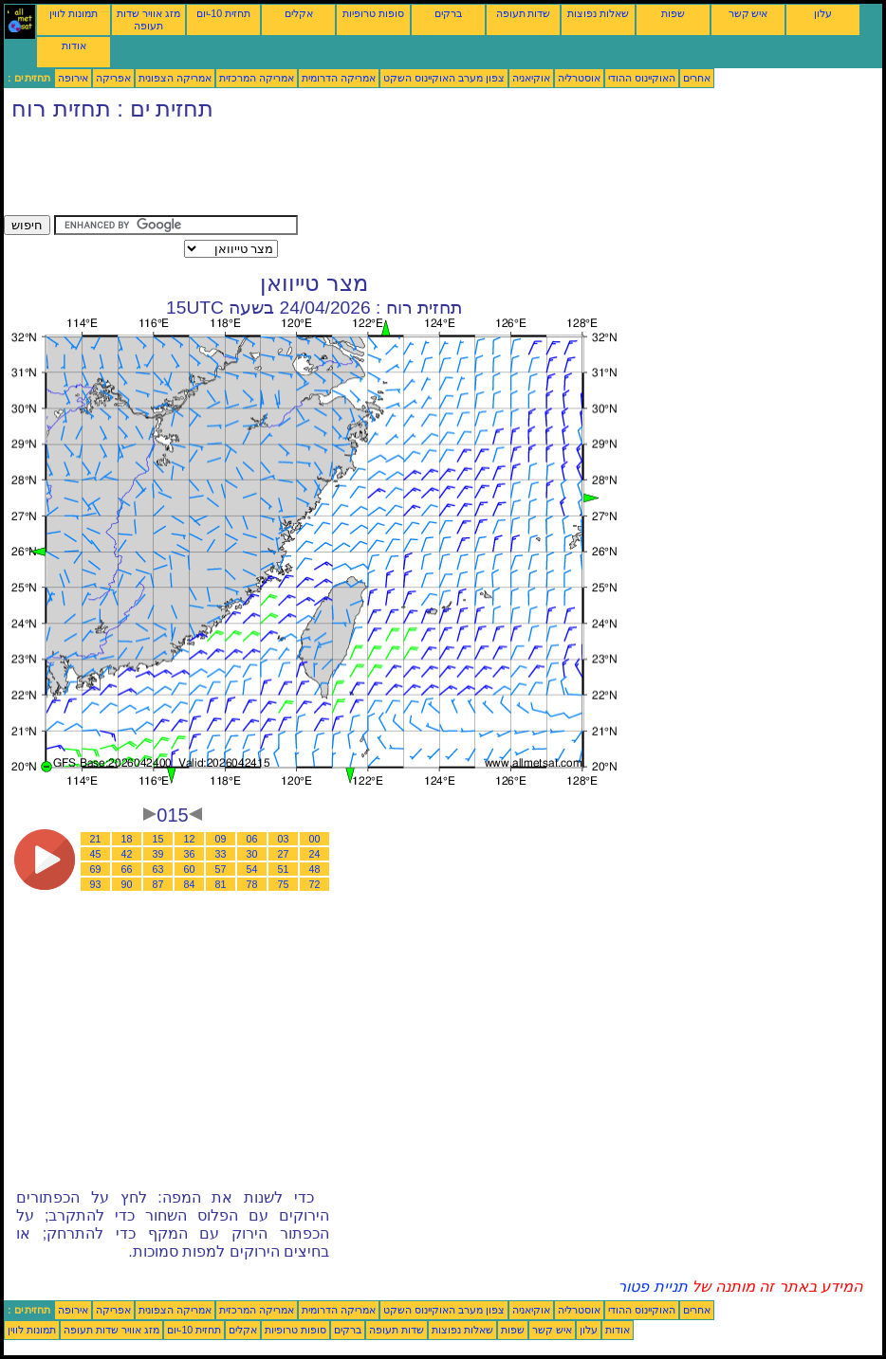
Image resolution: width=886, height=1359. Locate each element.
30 (252, 854)
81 (221, 884)
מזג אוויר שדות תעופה (148, 19)
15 (158, 838)
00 (315, 838)
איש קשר (748, 13)
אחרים (697, 77)
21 (96, 838)
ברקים (448, 13)
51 (283, 869)
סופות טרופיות (373, 13)
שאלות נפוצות (598, 13)
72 (315, 884)
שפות (673, 13)
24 (315, 854)
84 (189, 884)
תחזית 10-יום (223, 13)
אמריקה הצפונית (175, 77)
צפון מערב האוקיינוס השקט (444, 77)
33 (221, 854)
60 (189, 869)
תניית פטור (652, 1286)
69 (96, 869)
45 (96, 854)
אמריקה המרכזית (256, 77)
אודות (74, 45)
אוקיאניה (531, 77)
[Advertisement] (349, 172)
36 (189, 854)
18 (127, 838)
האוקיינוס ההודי (641, 77)
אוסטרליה (579, 77)
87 (158, 884)
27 (283, 854)
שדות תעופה (523, 13)
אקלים (299, 13)
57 (221, 869)
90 (127, 884)
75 (283, 884)
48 (315, 869)
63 (158, 869)
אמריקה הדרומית (339, 77)
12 (189, 838)
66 (127, 869)
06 (252, 838)
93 (96, 884)
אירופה (73, 77)
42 (127, 854)
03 (283, 838)
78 (252, 884)
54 (252, 869)
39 (158, 854)
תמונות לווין (73, 13)
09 (221, 838)
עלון (823, 13)
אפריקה (113, 77)
